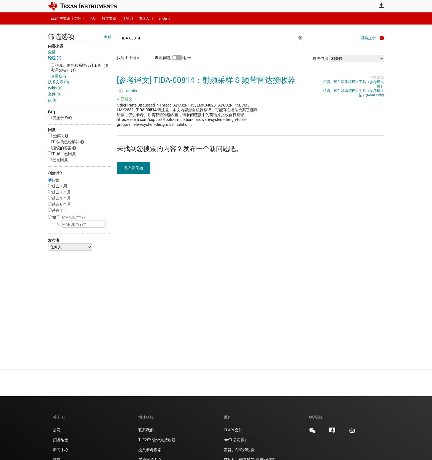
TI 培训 (127, 18)
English (164, 18)
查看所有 (58, 76)
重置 (107, 36)
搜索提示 (368, 38)
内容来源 (55, 46)
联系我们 (146, 430)
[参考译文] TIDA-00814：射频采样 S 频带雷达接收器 (206, 80)
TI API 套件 (233, 430)
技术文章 (109, 18)
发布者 (54, 240)
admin (131, 91)
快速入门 (146, 18)
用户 (381, 6)
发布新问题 (134, 168)
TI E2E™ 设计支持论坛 (156, 440)
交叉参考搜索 (149, 450)
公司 (57, 430)
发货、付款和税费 (239, 450)
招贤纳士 (60, 440)
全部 (52, 52)
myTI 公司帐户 (236, 440)
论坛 (92, 18)
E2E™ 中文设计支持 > (67, 18)
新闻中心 (60, 450)
